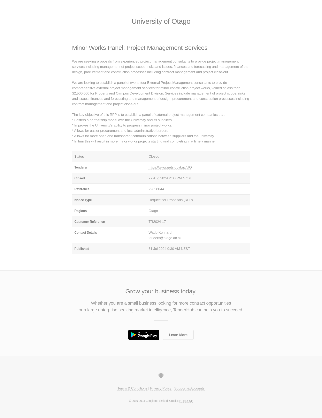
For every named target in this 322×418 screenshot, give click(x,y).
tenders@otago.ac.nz (164, 238)
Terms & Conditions (132, 388)
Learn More (178, 335)
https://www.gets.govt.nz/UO (170, 167)
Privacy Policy (160, 388)
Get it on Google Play (143, 335)
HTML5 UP (186, 400)
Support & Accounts (189, 388)
